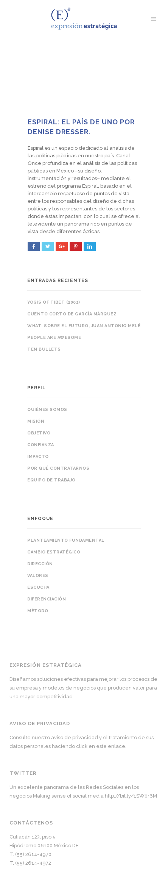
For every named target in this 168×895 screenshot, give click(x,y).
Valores (37, 575)
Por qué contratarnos (58, 468)
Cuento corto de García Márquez (72, 314)
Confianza (40, 444)
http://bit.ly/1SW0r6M (131, 796)
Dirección (40, 563)
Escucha (38, 587)
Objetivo (38, 433)
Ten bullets (44, 349)
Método (37, 610)
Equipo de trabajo (51, 480)
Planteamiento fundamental (65, 540)
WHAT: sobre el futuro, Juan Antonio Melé (83, 325)
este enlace (110, 746)
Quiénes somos (47, 409)
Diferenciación (46, 599)
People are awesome (54, 337)
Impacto (38, 456)
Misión (35, 421)
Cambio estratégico (53, 552)
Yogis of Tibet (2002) (53, 302)
